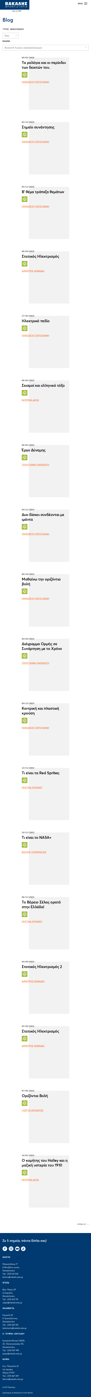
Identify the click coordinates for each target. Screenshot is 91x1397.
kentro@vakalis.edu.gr (12, 1277)
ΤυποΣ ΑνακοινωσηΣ (13, 29)
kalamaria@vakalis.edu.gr (14, 1328)
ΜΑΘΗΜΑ (6, 41)
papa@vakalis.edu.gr (12, 1354)
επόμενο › (82, 1224)
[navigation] (83, 3)
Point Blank (28, 1393)
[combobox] (10, 36)
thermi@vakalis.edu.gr (12, 1379)
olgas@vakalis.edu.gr (12, 1303)
